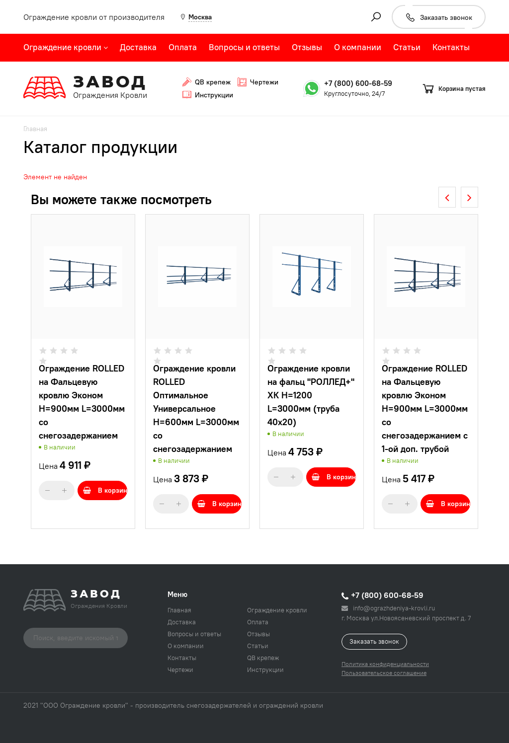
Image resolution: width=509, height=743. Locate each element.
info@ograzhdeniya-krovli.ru (388, 608)
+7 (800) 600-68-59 (358, 83)
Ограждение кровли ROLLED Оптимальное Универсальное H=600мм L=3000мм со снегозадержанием (196, 408)
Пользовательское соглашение (383, 672)
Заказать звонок (374, 641)
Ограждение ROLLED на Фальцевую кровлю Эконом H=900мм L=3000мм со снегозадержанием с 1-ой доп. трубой (425, 408)
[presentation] (447, 197)
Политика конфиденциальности (385, 664)
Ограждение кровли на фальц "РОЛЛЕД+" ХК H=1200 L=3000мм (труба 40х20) (310, 395)
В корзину (105, 490)
